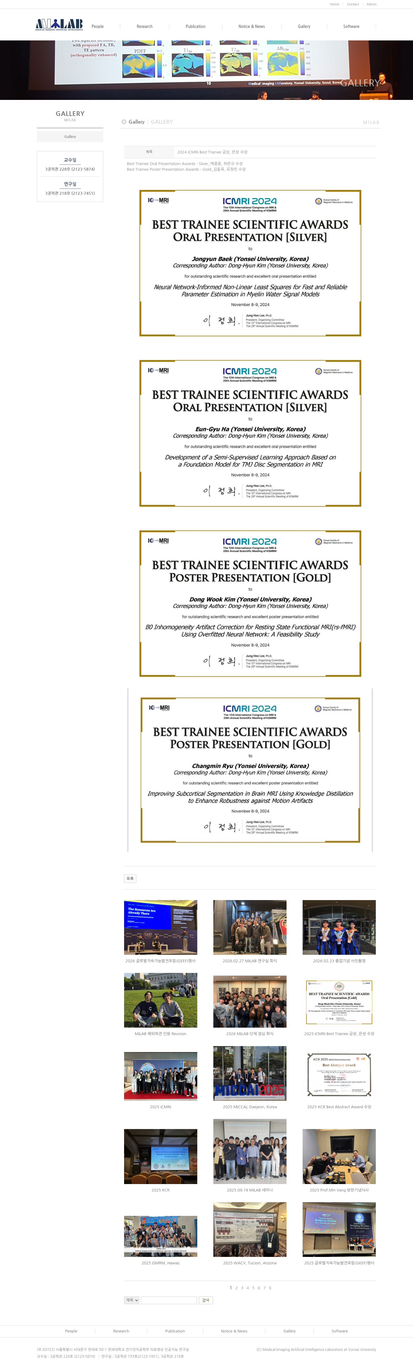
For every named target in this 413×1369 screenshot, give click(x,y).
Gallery (70, 136)
